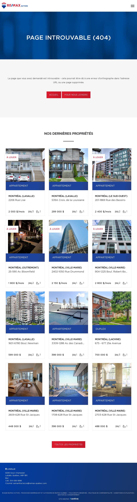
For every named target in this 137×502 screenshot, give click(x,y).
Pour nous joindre (76, 95)
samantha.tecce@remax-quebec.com (30, 483)
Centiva (74, 499)
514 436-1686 (16, 481)
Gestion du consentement (68, 495)
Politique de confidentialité (100, 493)
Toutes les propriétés (68, 445)
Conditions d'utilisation (124, 493)
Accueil (53, 95)
